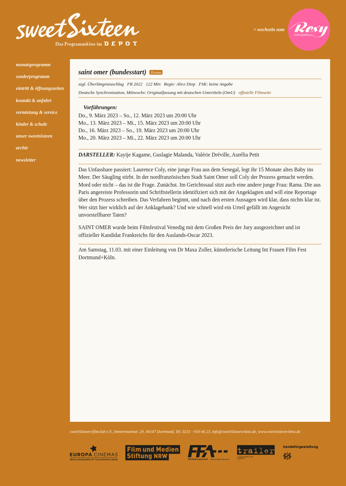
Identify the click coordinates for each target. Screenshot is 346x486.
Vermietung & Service (36, 112)
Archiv (22, 147)
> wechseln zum (269, 29)
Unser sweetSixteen (34, 136)
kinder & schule (31, 124)
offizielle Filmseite (255, 92)
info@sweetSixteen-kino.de (234, 431)
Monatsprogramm (33, 64)
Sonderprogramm (33, 76)
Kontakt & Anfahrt (33, 100)
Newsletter (25, 160)
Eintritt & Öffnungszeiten (40, 88)
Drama (156, 72)
